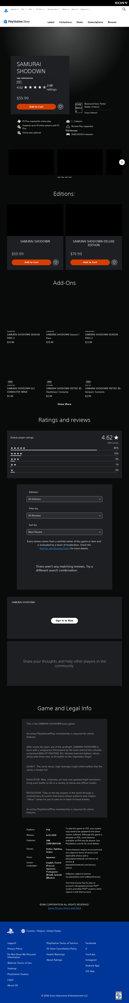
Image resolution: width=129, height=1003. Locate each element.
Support (83, 9)
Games (13, 9)
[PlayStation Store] (17, 18)
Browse (112, 18)
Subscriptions (95, 18)
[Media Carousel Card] (31, 159)
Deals (80, 18)
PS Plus (39, 9)
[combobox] (64, 496)
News (64, 9)
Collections (65, 18)
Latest (51, 18)
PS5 (22, 9)
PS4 (30, 9)
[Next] (122, 159)
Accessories (52, 9)
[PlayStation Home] (6, 9)
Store (73, 9)
